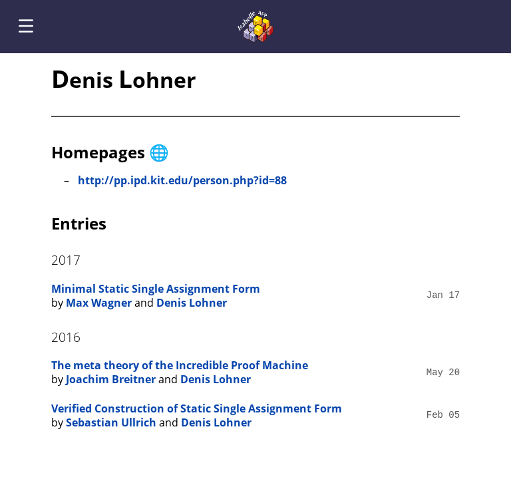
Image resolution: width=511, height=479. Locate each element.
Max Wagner (99, 302)
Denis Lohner (191, 302)
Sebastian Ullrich (111, 422)
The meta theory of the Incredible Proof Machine (179, 365)
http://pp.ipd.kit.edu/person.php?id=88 (182, 180)
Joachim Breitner (111, 379)
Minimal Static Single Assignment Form (155, 288)
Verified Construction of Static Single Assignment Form (196, 408)
